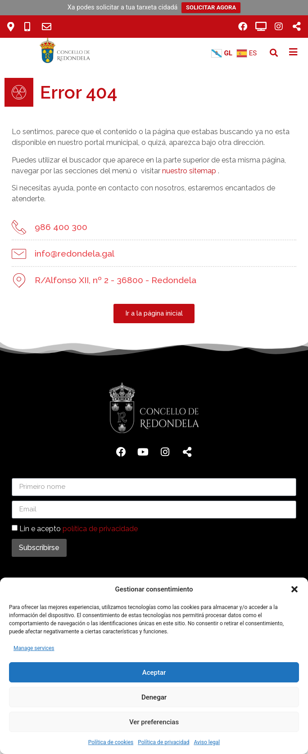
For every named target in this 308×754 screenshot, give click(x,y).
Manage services (34, 648)
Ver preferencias (154, 722)
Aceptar (154, 672)
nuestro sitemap (189, 171)
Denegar (154, 697)
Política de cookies (111, 742)
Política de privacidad (163, 742)
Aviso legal (207, 742)
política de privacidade (100, 528)
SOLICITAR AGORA (211, 7)
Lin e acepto (78, 528)
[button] (294, 589)
